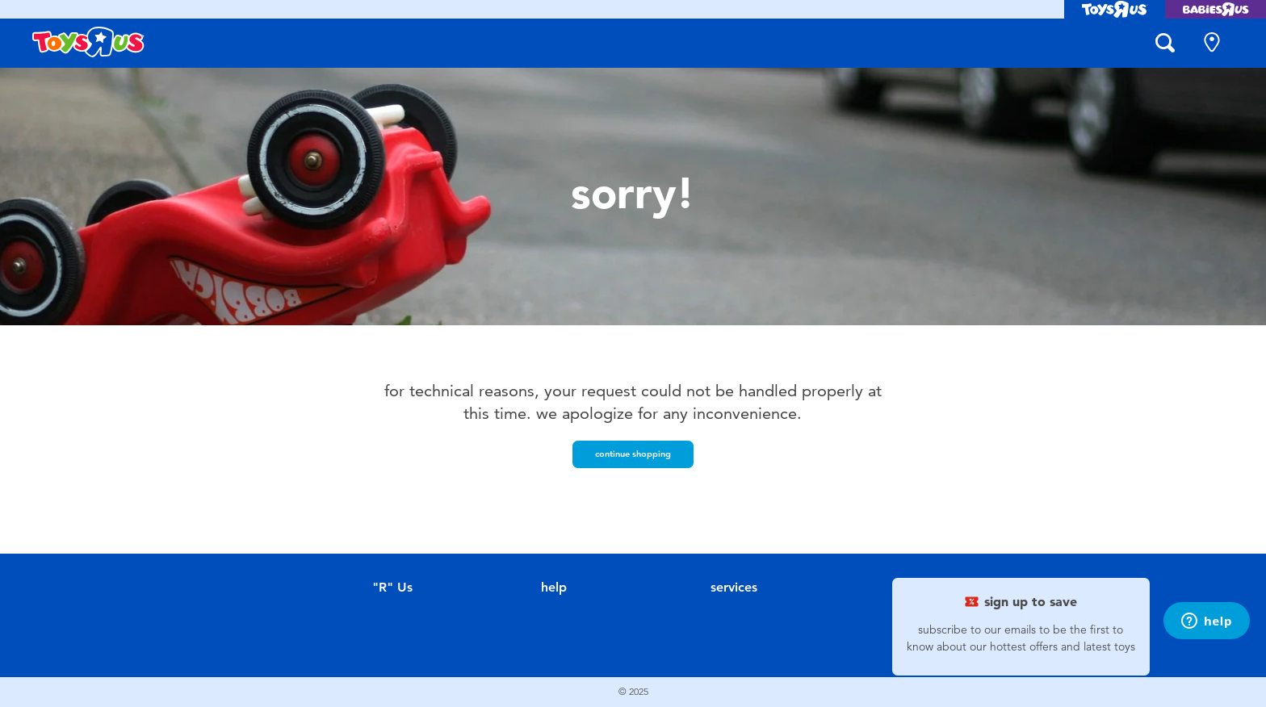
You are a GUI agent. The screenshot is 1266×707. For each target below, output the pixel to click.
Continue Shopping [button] (633, 453)
